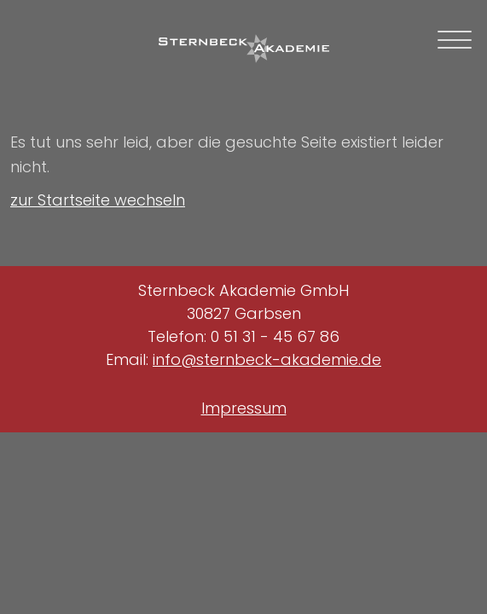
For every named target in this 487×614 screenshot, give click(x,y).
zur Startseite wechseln (97, 200)
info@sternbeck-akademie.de (267, 359)
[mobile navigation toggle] (455, 40)
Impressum (244, 408)
